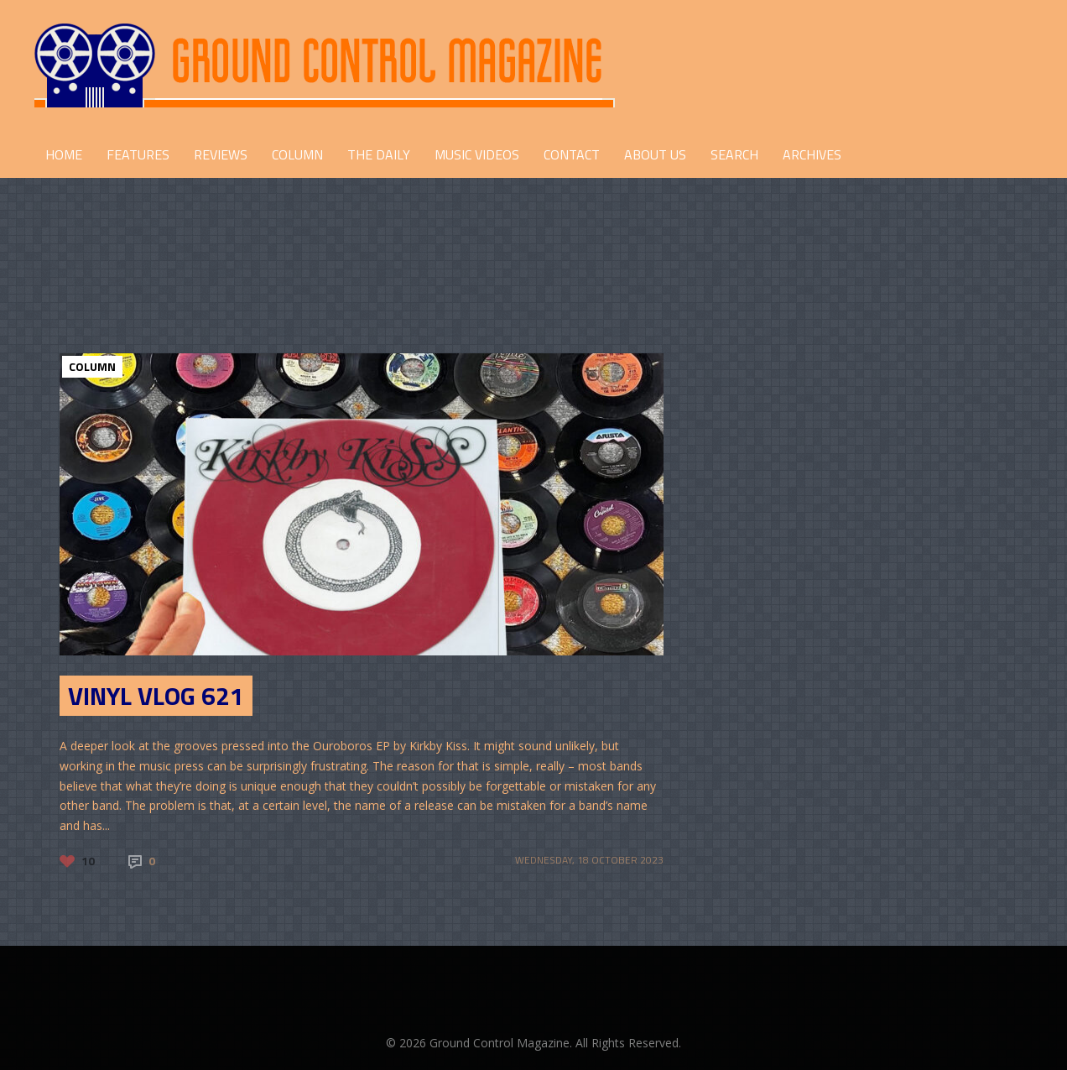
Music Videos (477, 154)
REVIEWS (220, 154)
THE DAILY (378, 154)
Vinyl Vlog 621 (156, 695)
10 (88, 860)
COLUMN (297, 154)
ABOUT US (655, 154)
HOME (63, 154)
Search (734, 154)
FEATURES (138, 154)
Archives (812, 154)
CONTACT (572, 154)
